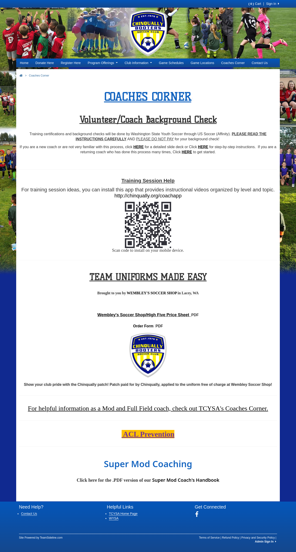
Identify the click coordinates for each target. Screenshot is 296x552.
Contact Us (260, 63)
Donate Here (44, 63)
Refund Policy (230, 537)
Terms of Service (209, 537)
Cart (255, 4)
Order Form (143, 326)
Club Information (138, 63)
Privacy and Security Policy (258, 537)
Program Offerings (103, 63)
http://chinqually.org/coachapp (148, 196)
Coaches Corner (233, 63)
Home (24, 63)
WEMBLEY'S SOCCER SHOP (152, 293)
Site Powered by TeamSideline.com (41, 537)
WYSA (113, 518)
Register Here (71, 63)
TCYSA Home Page (123, 513)
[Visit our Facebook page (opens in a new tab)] (198, 514)
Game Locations (202, 63)
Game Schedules (171, 63)
